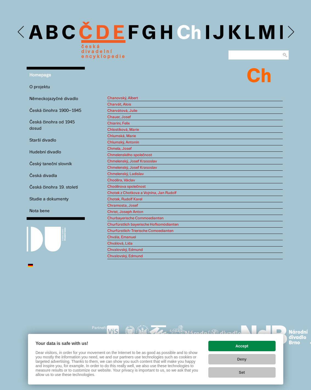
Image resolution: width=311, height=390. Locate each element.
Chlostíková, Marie (123, 130)
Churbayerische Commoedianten (135, 218)
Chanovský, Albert (122, 98)
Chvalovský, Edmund (125, 250)
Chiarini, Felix (118, 123)
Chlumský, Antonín (123, 142)
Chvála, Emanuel (121, 237)
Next (290, 32)
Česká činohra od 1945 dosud (52, 125)
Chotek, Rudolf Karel (124, 199)
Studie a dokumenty (49, 199)
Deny (241, 359)
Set (242, 372)
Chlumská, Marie (121, 136)
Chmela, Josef (119, 149)
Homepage (40, 75)
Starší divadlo (42, 140)
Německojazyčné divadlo (53, 98)
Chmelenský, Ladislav (125, 174)
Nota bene (39, 211)
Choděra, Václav (121, 180)
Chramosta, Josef (122, 206)
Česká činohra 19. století (53, 187)
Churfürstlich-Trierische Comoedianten (140, 231)
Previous (21, 32)
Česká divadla (43, 175)
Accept (242, 346)
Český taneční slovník (50, 164)
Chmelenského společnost (129, 155)
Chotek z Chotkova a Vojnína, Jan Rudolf (141, 193)
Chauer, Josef (119, 117)
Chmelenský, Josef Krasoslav (132, 161)
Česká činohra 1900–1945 (55, 110)
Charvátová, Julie (122, 111)
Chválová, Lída (120, 243)
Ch (189, 33)
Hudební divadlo (45, 152)
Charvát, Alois (119, 104)
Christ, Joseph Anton (125, 212)
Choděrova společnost (126, 187)
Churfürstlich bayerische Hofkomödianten (143, 224)
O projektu (39, 87)
